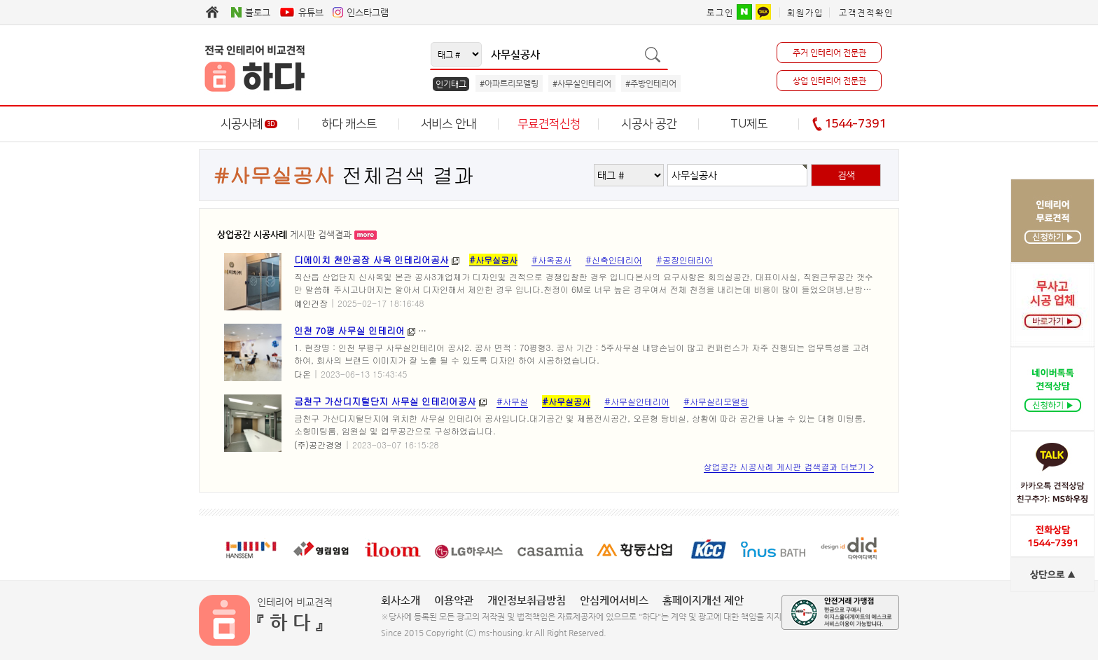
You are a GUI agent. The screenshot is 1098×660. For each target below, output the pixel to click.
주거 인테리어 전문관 (829, 52)
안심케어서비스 (614, 600)
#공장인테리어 (684, 260)
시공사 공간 (648, 124)
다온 (302, 374)
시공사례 (249, 124)
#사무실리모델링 (536, 330)
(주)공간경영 (318, 445)
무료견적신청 (549, 124)
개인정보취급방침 (526, 600)
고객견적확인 (866, 13)
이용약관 (453, 600)
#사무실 (512, 401)
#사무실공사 (493, 260)
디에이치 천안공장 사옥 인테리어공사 (371, 259)
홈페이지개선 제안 (703, 600)
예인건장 (311, 303)
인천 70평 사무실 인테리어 (349, 330)
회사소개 (400, 600)
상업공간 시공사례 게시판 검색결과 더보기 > (789, 466)
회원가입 (805, 13)
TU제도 (748, 124)
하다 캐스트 (349, 124)
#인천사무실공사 (757, 330)
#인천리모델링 (682, 330)
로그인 (720, 13)
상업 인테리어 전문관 (829, 80)
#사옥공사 (551, 260)
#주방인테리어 (650, 83)
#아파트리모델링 (509, 83)
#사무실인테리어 (582, 83)
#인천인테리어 (611, 330)
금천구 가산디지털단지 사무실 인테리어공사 (385, 401)
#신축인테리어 (613, 260)
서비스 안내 (448, 124)
